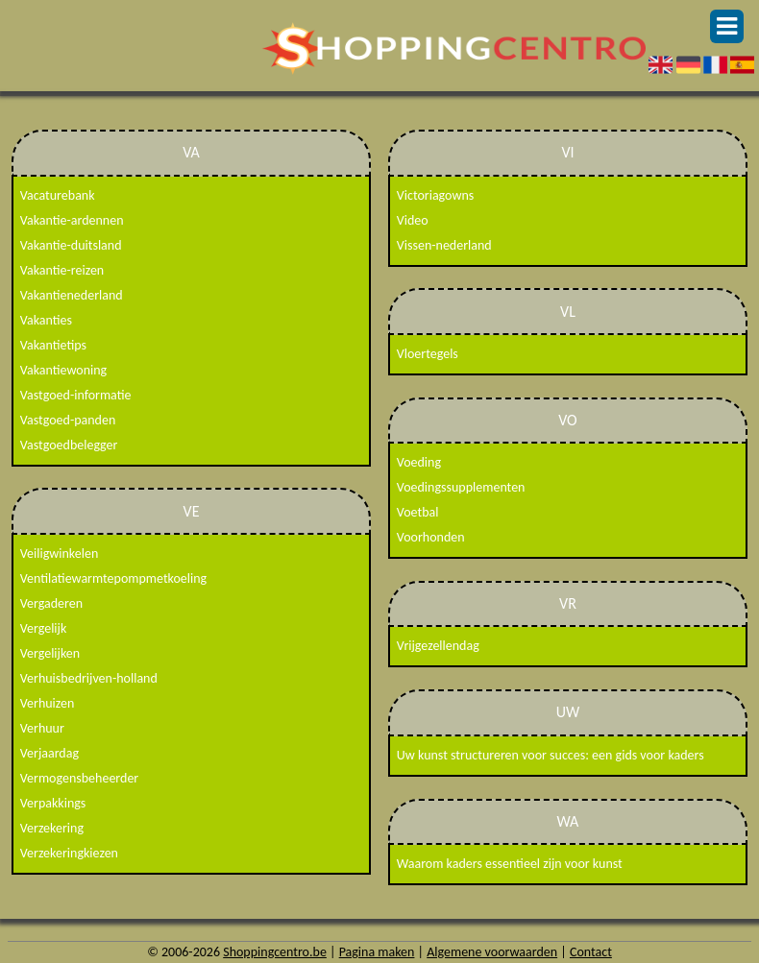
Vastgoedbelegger (69, 445)
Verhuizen (47, 703)
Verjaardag (49, 753)
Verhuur (42, 728)
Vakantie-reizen (62, 270)
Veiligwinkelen (59, 553)
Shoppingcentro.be (275, 952)
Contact (591, 952)
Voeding (419, 462)
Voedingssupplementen (461, 487)
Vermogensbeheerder (79, 778)
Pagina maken (377, 952)
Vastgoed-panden (67, 420)
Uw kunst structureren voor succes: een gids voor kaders (550, 755)
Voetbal (418, 512)
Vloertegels (427, 354)
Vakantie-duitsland (71, 245)
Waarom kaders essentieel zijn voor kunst (510, 863)
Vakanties (46, 320)
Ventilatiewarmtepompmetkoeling (113, 578)
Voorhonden (431, 537)
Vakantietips (53, 345)
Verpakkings (53, 803)
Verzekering (52, 828)
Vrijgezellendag (438, 646)
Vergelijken (50, 653)
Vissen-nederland (444, 245)
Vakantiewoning (63, 370)
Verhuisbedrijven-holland (89, 678)
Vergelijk (43, 628)
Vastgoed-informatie (76, 395)
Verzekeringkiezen (69, 853)
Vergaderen (51, 603)
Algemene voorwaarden (492, 952)
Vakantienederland (71, 295)
